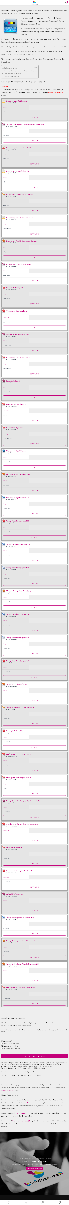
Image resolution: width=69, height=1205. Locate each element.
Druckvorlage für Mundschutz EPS (17, 171)
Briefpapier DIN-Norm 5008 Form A (18, 778)
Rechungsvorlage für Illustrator (16, 101)
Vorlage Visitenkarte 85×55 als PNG (17, 614)
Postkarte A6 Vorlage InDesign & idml (19, 264)
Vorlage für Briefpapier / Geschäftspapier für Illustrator (24, 941)
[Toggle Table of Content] (35, 67)
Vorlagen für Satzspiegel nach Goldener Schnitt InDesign (25, 124)
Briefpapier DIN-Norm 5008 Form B (18, 754)
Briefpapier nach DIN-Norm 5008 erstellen (20, 987)
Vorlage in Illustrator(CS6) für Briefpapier (20, 707)
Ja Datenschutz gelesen (10, 1043)
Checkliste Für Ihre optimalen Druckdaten (20, 871)
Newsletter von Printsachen (12, 74)
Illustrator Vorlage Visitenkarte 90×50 (18, 474)
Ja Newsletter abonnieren (11, 1048)
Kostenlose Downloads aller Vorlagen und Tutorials (20, 71)
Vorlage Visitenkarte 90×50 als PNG (18, 568)
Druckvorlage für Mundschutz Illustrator (19, 194)
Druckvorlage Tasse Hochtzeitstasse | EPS (19, 218)
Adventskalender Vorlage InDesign (17, 334)
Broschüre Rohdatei (13, 381)
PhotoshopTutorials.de (21, 1121)
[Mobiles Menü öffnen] (2, 3)
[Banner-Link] (34, 1163)
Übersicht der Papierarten (15, 428)
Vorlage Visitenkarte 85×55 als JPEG (18, 638)
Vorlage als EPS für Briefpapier (16, 684)
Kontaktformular (7, 1090)
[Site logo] (34, 2)
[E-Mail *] (34, 1035)
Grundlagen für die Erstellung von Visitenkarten (22, 824)
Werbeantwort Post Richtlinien (16, 311)
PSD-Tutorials (23, 1113)
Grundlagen (6, 317)
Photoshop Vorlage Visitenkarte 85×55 (18, 451)
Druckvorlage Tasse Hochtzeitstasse (18, 358)
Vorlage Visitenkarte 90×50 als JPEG (18, 544)
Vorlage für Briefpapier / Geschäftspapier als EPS (22, 964)
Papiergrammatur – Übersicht (16, 404)
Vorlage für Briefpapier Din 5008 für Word (20, 917)
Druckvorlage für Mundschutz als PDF (19, 148)
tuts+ (26, 1103)
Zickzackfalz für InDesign (14, 894)
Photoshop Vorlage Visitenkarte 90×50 (18, 498)
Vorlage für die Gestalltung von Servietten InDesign (23, 801)
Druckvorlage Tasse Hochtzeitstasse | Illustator (21, 241)
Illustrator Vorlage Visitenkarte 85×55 (18, 591)
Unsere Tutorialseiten (13, 76)
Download (34, 117)
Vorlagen (5, 107)
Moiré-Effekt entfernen (14, 847)
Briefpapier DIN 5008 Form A (16, 731)
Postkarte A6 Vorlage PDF (15, 288)
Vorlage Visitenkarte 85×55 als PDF (17, 661)
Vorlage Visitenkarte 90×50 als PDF (17, 521)
